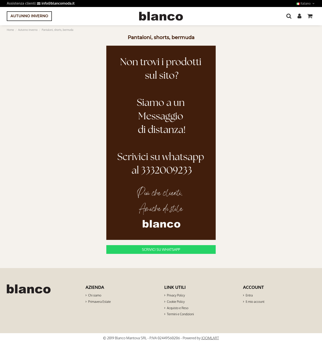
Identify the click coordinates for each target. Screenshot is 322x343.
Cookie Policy (176, 301)
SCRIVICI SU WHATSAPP (161, 249)
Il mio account (255, 301)
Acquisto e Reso (177, 308)
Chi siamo (94, 295)
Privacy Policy (176, 295)
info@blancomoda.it (58, 3)
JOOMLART (210, 338)
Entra (249, 295)
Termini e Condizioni (180, 314)
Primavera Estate (99, 301)
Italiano (305, 3)
